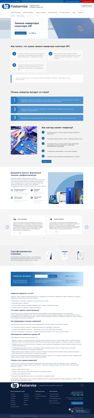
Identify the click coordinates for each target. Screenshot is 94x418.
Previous (7, 227)
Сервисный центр (6, 1)
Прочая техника (52, 12)
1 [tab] (44, 238)
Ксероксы (13, 400)
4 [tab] (48, 238)
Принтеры (13, 398)
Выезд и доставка (53, 400)
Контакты (80, 12)
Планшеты (26, 398)
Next (86, 227)
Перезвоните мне (77, 403)
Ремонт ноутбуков (16, 12)
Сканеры (26, 400)
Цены (74, 12)
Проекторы (13, 404)
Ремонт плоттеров (41, 12)
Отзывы (37, 398)
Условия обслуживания (55, 402)
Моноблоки (13, 396)
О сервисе (17, 1)
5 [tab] (50, 238)
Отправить (53, 276)
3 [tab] (47, 238)
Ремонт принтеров (28, 12)
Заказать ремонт (20, 33)
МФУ (25, 402)
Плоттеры (13, 402)
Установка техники (65, 12)
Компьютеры (26, 396)
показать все (46, 161)
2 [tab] (45, 238)
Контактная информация (40, 396)
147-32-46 (70, 276)
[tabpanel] (28, 225)
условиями (44, 282)
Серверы (26, 404)
